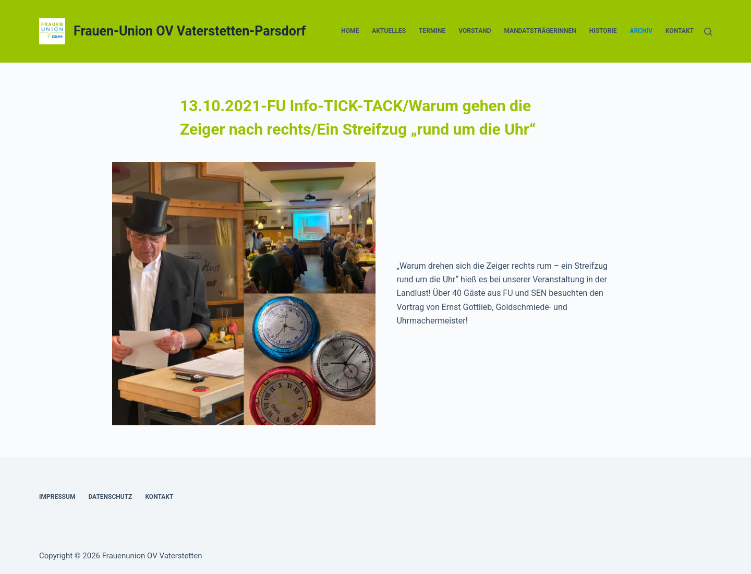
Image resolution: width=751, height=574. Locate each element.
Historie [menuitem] (603, 30)
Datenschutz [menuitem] (110, 496)
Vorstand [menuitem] (474, 30)
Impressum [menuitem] (57, 496)
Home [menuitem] (350, 30)
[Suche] (708, 31)
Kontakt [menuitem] (679, 30)
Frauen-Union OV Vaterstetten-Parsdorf (190, 31)
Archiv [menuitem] (641, 30)
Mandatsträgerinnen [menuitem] (540, 30)
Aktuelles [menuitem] (389, 30)
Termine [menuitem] (432, 30)
